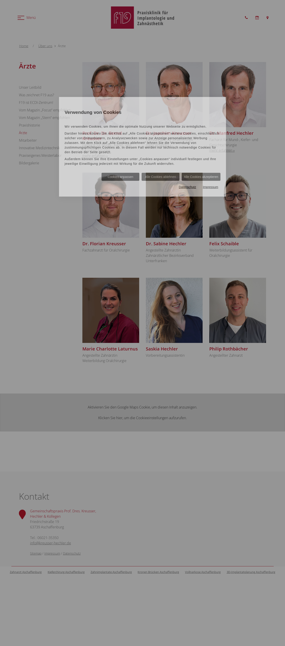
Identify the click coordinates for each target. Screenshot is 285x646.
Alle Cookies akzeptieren (201, 177)
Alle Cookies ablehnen (160, 177)
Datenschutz (187, 187)
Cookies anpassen (120, 177)
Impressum (210, 187)
